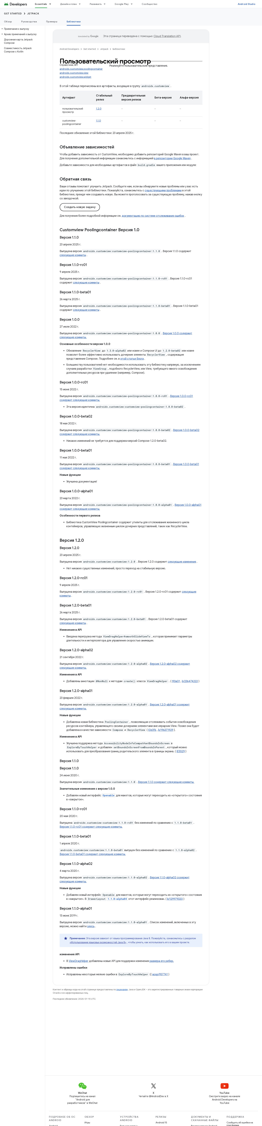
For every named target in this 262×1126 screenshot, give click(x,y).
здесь (91, 926)
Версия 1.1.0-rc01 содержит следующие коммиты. (91, 827)
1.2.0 (98, 108)
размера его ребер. (162, 961)
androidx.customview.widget (75, 76)
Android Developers (69, 49)
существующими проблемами (163, 190)
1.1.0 (98, 120)
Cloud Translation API (167, 36)
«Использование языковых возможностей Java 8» (98, 942)
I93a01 (176, 681)
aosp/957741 (160, 974)
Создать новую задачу (80, 207)
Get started (13, 13)
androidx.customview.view (74, 72)
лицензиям (122, 989)
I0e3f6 (152, 730)
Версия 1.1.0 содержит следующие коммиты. (166, 782)
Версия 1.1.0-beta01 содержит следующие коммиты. (93, 854)
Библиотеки (119, 49)
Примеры (51, 21)
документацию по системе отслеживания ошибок (153, 216)
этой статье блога (132, 358)
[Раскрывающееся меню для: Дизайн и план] (81, 4)
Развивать (96, 4)
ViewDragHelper (78, 961)
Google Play (122, 4)
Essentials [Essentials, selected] (41, 4)
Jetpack (33, 13)
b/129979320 (175, 899)
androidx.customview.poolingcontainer (81, 68)
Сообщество (149, 4)
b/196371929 (165, 730)
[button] (22, 29)
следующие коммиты (73, 255)
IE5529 (180, 751)
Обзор (8, 21)
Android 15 (161, 1122)
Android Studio (246, 4)
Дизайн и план (68, 4)
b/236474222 (190, 681)
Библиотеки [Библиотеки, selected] (74, 21)
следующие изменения (182, 561)
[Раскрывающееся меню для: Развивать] (106, 4)
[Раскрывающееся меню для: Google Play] (133, 4)
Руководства (29, 21)
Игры (87, 1122)
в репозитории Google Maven (172, 158)
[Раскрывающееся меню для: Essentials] (51, 4)
